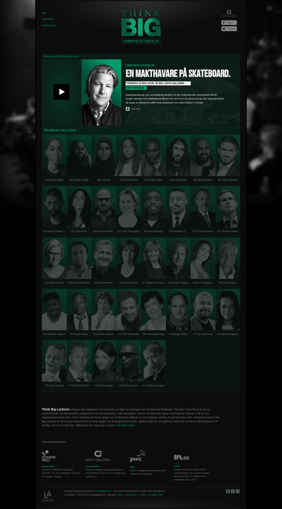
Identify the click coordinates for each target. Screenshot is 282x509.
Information (48, 19)
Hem (44, 12)
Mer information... (126, 425)
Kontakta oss (49, 25)
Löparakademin (104, 491)
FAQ (143, 494)
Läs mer (136, 108)
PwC (132, 467)
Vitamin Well (48, 466)
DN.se (177, 466)
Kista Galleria (92, 466)
